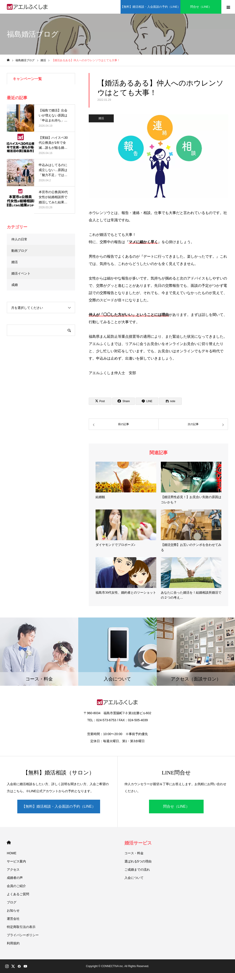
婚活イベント (20, 273)
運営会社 (13, 918)
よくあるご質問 (18, 894)
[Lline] (147, 401)
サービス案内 (16, 861)
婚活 (101, 118)
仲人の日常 (19, 239)
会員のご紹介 (16, 886)
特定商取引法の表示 (21, 927)
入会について (134, 878)
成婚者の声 (15, 878)
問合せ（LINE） (176, 806)
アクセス (13, 869)
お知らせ (13, 910)
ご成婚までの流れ (137, 869)
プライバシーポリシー (23, 935)
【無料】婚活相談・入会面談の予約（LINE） (59, 806)
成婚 (14, 285)
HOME (9, 842)
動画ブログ (19, 250)
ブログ (11, 902)
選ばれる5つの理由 (138, 861)
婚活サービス (138, 842)
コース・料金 (134, 853)
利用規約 (13, 943)
